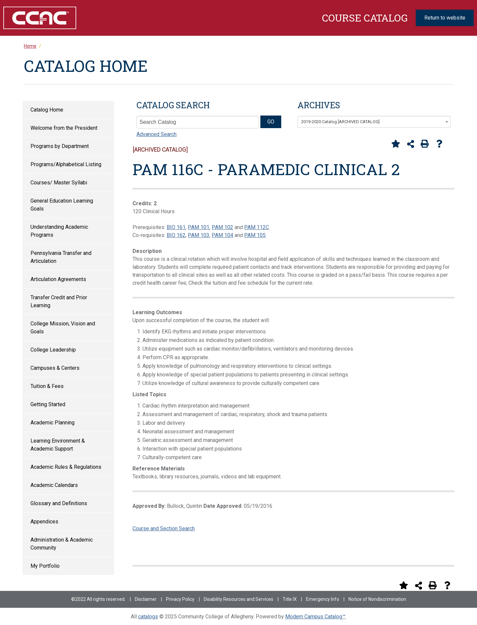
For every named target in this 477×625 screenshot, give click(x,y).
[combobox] (373, 122)
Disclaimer (146, 599)
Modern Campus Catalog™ (315, 616)
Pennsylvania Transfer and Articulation (60, 257)
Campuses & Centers (55, 368)
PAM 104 (222, 235)
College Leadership (53, 350)
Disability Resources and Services (238, 599)
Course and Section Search (163, 528)
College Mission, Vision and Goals (62, 327)
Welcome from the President (63, 128)
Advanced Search (156, 134)
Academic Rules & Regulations (65, 467)
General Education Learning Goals (61, 205)
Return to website (444, 18)
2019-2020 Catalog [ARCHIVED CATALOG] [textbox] (340, 121)
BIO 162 (176, 235)
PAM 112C (256, 227)
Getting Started (47, 404)
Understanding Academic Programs (59, 231)
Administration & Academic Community (61, 544)
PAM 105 (255, 235)
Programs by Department (59, 146)
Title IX (290, 599)
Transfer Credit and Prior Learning (58, 301)
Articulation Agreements (58, 279)
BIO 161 (176, 227)
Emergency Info (322, 599)
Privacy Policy (180, 599)
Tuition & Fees (47, 386)
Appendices (44, 521)
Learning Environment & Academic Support (57, 445)
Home (30, 46)
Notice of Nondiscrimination (377, 599)
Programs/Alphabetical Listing (65, 164)
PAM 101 (198, 227)
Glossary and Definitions (58, 503)
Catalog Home (46, 110)
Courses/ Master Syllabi (58, 182)
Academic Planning (52, 422)
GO (270, 122)
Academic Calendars (54, 485)
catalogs (148, 616)
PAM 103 (198, 235)
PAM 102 (222, 227)
